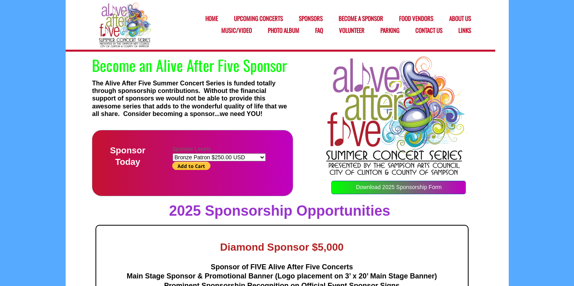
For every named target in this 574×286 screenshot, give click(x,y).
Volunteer (351, 31)
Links (464, 31)
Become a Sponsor (361, 19)
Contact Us (428, 31)
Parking (389, 31)
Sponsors (311, 19)
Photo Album (283, 31)
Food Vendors (416, 19)
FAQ (319, 31)
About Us (460, 19)
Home (211, 19)
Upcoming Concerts (258, 19)
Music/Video (236, 31)
